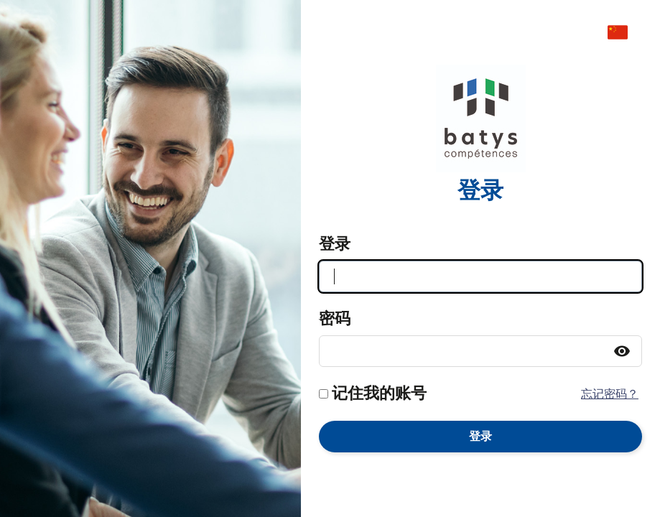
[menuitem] (625, 32)
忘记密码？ (609, 394)
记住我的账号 (379, 393)
